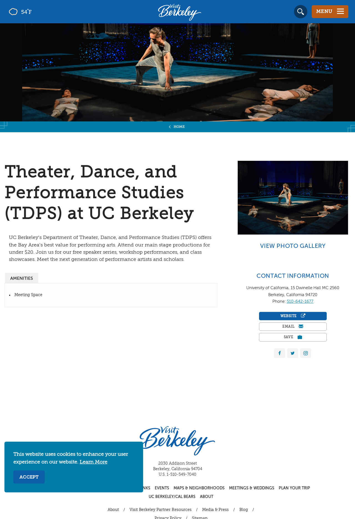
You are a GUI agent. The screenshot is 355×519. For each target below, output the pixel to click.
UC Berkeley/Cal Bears (172, 497)
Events (162, 488)
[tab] (21, 278)
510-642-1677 (300, 301)
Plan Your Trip (294, 488)
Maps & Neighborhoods (199, 488)
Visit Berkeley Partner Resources (161, 510)
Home (179, 127)
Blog (243, 510)
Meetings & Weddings (251, 488)
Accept (29, 477)
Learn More (93, 462)
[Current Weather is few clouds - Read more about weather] (36, 11)
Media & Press (215, 510)
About (206, 497)
